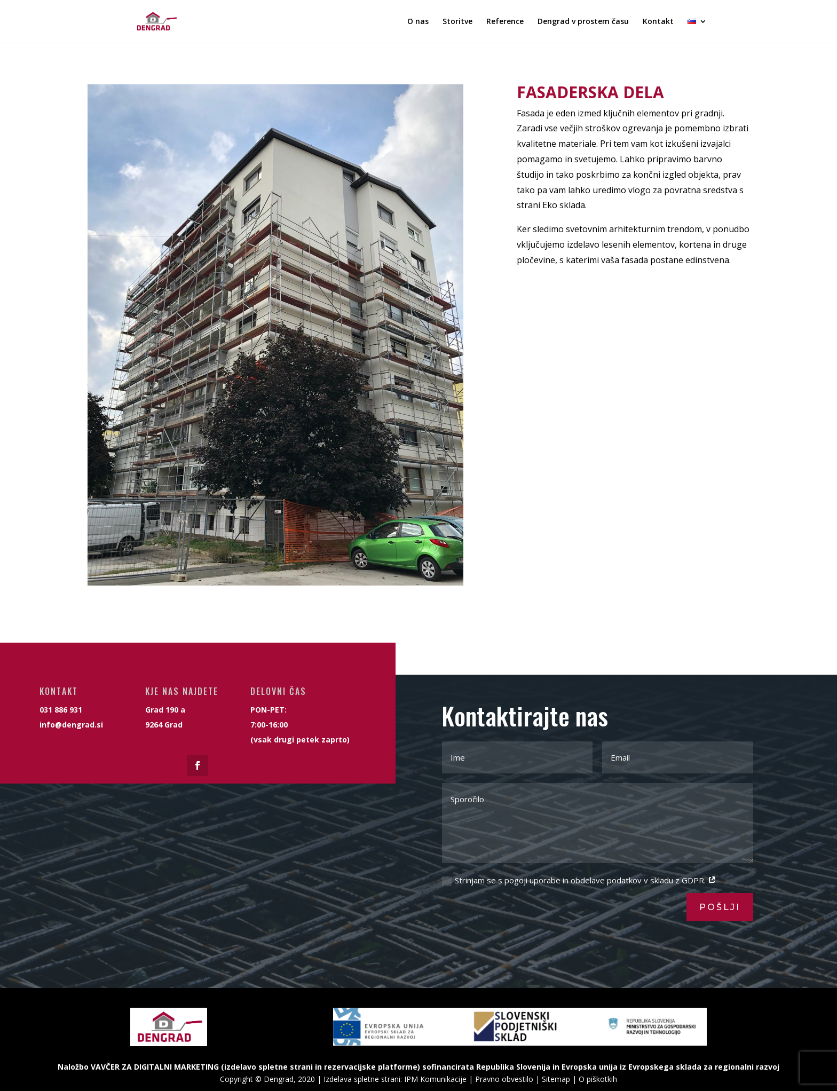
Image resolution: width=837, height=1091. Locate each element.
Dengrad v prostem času (583, 22)
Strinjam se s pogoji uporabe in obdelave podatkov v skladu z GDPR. (579, 880)
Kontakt (658, 22)
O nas (418, 22)
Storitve (457, 22)
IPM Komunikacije (435, 1079)
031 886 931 (15, 699)
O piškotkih (598, 1079)
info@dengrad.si (16, 703)
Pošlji (719, 907)
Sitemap (556, 1079)
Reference (505, 22)
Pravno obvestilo (504, 1079)
